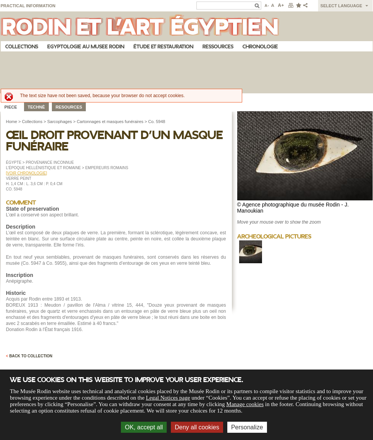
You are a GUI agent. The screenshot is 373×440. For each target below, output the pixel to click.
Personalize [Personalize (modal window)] (247, 427)
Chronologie (260, 47)
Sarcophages (59, 121)
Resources (69, 107)
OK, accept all (144, 427)
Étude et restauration (163, 47)
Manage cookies (245, 404)
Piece (11, 107)
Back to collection (29, 356)
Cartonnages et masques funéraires (110, 121)
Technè (36, 107)
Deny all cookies (197, 427)
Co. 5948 (157, 121)
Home (11, 121)
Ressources (218, 47)
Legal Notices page (168, 398)
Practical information (28, 5)
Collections (21, 47)
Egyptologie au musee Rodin (85, 47)
